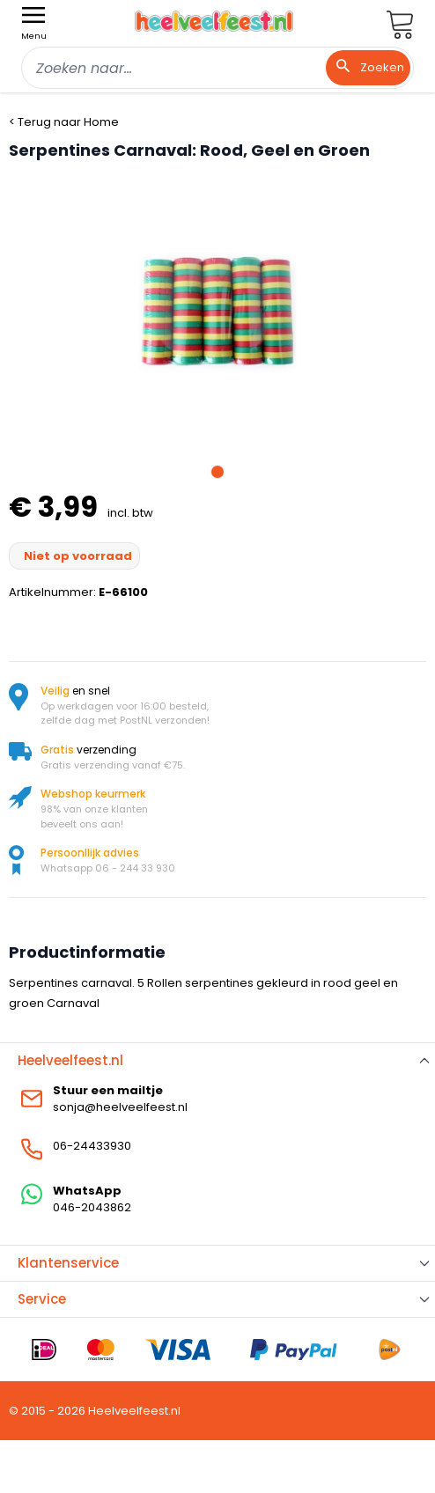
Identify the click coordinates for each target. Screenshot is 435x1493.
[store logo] (214, 21)
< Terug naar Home (64, 122)
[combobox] (217, 68)
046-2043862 (92, 1207)
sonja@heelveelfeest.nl (120, 1107)
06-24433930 (92, 1145)
